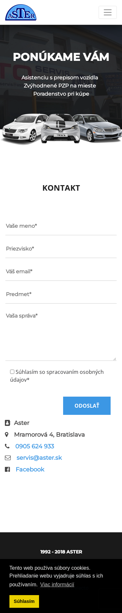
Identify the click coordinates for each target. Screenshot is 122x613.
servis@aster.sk (39, 457)
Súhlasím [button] (24, 601)
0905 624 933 (34, 446)
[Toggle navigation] (108, 12)
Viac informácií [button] (57, 584)
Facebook (30, 469)
